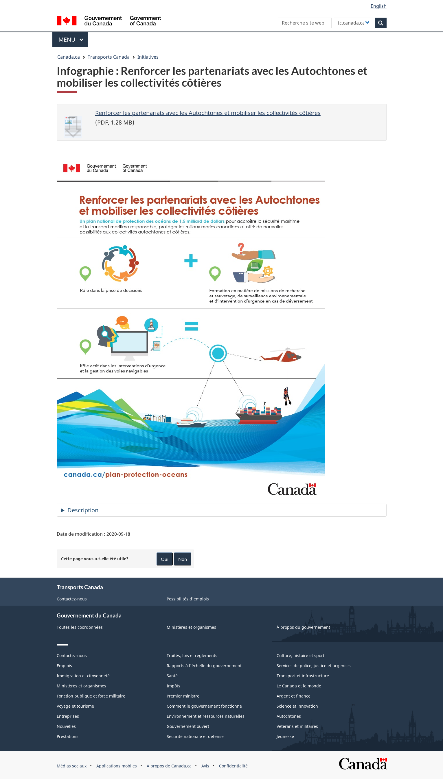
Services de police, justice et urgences (314, 665)
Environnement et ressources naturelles (206, 716)
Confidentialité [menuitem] (233, 766)
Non (182, 559)
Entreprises (68, 716)
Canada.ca (68, 57)
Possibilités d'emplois (188, 599)
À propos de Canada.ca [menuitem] (169, 766)
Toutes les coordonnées (80, 627)
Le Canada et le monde (299, 686)
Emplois (64, 665)
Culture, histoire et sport (300, 655)
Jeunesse (285, 736)
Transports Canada (109, 57)
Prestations (67, 736)
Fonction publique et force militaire (91, 696)
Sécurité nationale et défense (195, 736)
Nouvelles (66, 726)
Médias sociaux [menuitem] (72, 766)
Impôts (173, 686)
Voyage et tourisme (75, 706)
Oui (164, 559)
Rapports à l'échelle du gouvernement (204, 665)
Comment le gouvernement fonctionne (204, 706)
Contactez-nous (72, 599)
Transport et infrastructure (303, 675)
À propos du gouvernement (303, 627)
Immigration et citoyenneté (83, 675)
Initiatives (148, 57)
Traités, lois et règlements (192, 655)
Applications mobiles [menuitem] (116, 766)
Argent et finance (293, 696)
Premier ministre (183, 696)
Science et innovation (297, 706)
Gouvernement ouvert (188, 726)
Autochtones (289, 716)
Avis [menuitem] (205, 766)
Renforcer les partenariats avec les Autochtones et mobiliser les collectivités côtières (208, 113)
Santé (172, 675)
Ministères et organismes (191, 627)
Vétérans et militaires (297, 726)
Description (82, 510)
